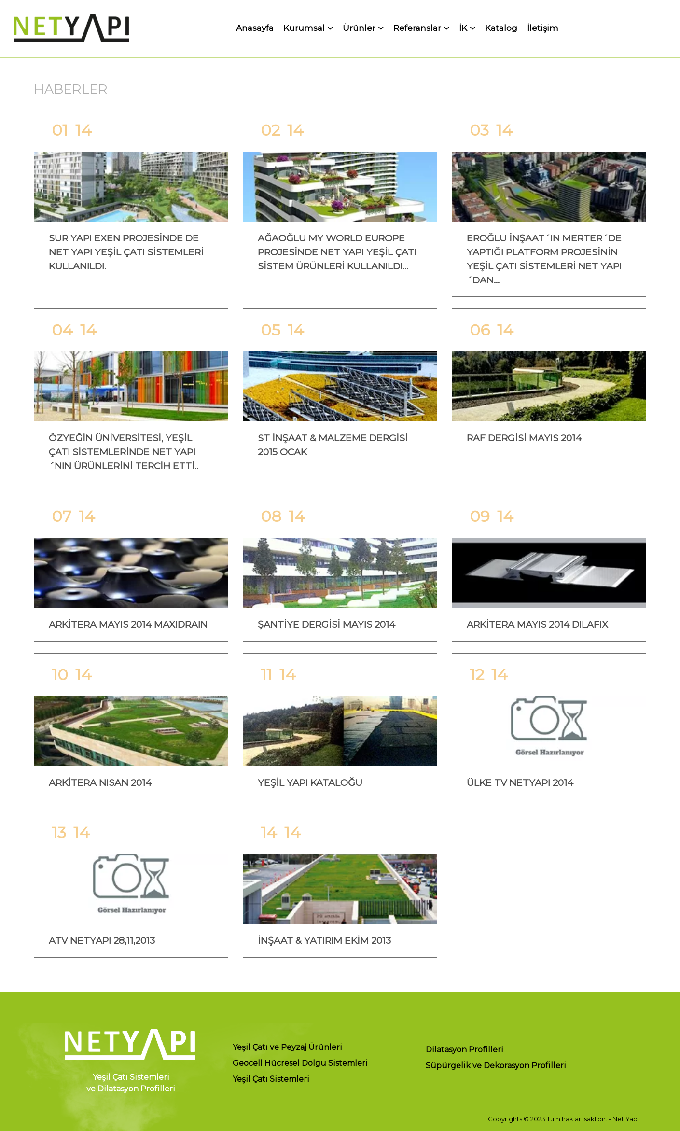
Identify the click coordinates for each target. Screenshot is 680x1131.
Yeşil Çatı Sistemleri (271, 1079)
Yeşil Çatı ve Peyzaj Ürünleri (287, 1048)
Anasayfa (255, 28)
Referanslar (417, 28)
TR (647, 28)
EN (665, 28)
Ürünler (359, 28)
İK (463, 28)
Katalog (501, 28)
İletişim (542, 28)
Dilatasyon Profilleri (464, 1050)
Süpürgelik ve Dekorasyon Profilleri (496, 1066)
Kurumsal (304, 28)
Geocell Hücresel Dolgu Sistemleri (300, 1064)
